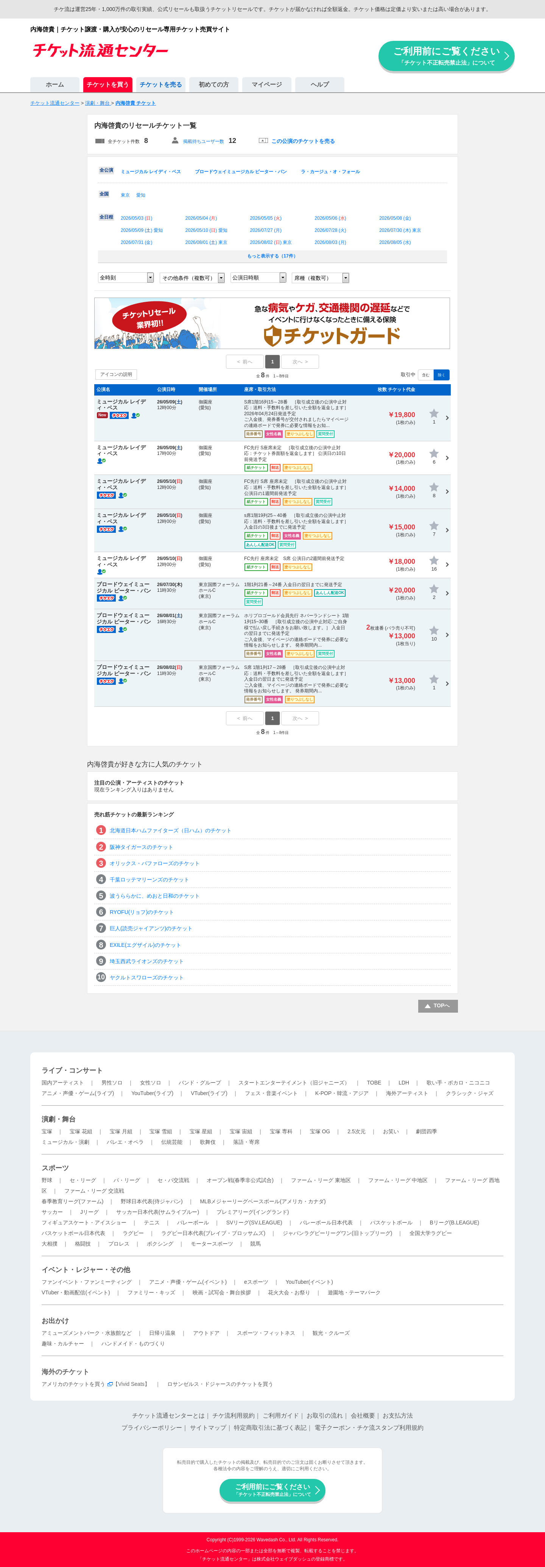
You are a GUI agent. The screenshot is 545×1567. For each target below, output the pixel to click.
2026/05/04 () (201, 218)
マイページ (267, 84)
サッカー (52, 1212)
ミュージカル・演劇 (65, 1142)
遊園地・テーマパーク (354, 1292)
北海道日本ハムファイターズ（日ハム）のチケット (171, 830)
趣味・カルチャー (63, 1343)
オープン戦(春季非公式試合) (240, 1180)
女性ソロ (150, 1083)
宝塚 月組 (121, 1131)
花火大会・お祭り (289, 1292)
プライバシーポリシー (151, 1427)
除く (441, 375)
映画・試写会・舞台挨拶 (222, 1292)
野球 (47, 1180)
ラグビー (133, 1233)
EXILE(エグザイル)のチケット (145, 945)
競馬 (255, 1244)
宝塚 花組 (81, 1131)
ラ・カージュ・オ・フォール (330, 171)
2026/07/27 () (266, 230)
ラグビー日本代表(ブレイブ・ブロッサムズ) (213, 1233)
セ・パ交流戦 (173, 1180)
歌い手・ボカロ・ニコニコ (458, 1083)
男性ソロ (112, 1083)
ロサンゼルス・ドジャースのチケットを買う (220, 1384)
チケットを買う (108, 84)
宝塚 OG (320, 1131)
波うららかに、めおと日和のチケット (155, 896)
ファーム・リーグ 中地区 (398, 1180)
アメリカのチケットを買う (73, 1384)
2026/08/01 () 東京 (206, 242)
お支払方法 (398, 1415)
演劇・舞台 (59, 1119)
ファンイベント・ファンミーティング (87, 1282)
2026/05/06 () (330, 218)
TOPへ (442, 1005)
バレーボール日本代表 (326, 1222)
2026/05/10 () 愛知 (206, 230)
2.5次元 (356, 1131)
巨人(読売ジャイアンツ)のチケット (151, 928)
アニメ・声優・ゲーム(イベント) (188, 1282)
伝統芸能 (171, 1142)
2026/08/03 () (330, 242)
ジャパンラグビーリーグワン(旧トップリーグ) (337, 1233)
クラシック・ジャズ (470, 1093)
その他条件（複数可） (188, 278)
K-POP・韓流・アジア (342, 1093)
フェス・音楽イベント (271, 1093)
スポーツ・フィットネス (266, 1333)
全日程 (106, 217)
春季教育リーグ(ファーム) (72, 1201)
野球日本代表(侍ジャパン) (151, 1201)
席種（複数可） (313, 278)
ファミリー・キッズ (151, 1292)
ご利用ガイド (281, 1415)
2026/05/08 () (395, 218)
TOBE (374, 1083)
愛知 (140, 195)
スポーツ (55, 1168)
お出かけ (55, 1321)
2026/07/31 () (136, 242)
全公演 (106, 170)
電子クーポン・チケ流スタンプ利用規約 (369, 1427)
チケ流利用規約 (233, 1415)
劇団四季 (426, 1131)
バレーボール (193, 1222)
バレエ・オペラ (125, 1142)
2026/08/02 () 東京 (271, 242)
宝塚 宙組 (241, 1131)
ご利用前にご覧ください (446, 56)
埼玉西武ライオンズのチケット (147, 961)
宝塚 (47, 1131)
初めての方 (214, 84)
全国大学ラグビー (431, 1233)
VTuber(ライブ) (209, 1093)
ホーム (55, 84)
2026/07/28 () (330, 230)
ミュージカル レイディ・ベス (151, 171)
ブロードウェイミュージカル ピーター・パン (241, 171)
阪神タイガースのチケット (141, 847)
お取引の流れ (325, 1415)
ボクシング (160, 1244)
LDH (404, 1083)
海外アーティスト (407, 1093)
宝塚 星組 (201, 1131)
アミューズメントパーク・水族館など (87, 1333)
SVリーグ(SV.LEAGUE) (254, 1222)
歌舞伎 (208, 1142)
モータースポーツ (212, 1244)
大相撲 (50, 1244)
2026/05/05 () (266, 218)
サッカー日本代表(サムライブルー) (157, 1212)
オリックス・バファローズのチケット (155, 863)
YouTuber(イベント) (309, 1282)
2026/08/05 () (395, 242)
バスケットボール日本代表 (73, 1233)
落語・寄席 (246, 1142)
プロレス (118, 1244)
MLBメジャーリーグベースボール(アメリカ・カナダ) (262, 1201)
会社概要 (363, 1415)
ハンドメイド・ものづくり (133, 1343)
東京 (125, 195)
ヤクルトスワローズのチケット (147, 977)
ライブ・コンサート (72, 1070)
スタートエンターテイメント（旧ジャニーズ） (294, 1083)
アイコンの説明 (116, 374)
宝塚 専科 (281, 1131)
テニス (152, 1222)
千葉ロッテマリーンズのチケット (149, 880)
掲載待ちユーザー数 (203, 141)
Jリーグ (89, 1212)
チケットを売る (161, 84)
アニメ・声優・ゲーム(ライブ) (78, 1093)
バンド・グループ (200, 1083)
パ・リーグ (127, 1180)
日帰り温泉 (162, 1333)
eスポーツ (256, 1282)
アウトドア (206, 1333)
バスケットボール (391, 1222)
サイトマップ (208, 1427)
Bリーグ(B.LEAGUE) (454, 1222)
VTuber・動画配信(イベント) (76, 1292)
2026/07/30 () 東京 (400, 230)
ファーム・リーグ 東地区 (321, 1180)
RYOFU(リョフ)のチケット (142, 912)
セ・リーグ (83, 1180)
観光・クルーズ (331, 1333)
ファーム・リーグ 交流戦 (94, 1191)
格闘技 (83, 1244)
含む (426, 375)
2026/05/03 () (136, 218)
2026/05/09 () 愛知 (142, 230)
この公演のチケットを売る (303, 141)
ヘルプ (320, 84)
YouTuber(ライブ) (152, 1093)
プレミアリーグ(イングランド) (252, 1212)
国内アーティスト (63, 1083)
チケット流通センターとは (168, 1415)
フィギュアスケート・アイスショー (84, 1222)
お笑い (391, 1131)
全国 (104, 194)
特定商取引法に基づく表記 (270, 1427)
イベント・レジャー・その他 (86, 1270)
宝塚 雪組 (160, 1131)
